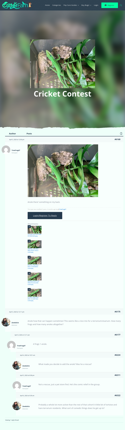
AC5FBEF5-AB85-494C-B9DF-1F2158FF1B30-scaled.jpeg (33, 299)
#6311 (117, 375)
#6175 (117, 311)
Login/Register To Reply (45, 215)
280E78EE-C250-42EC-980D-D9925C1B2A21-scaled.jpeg (33, 250)
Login (96, 5)
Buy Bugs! (85, 5)
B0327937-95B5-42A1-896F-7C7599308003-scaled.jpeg (33, 266)
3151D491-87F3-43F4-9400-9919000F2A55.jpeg (35, 235)
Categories (56, 5)
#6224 (117, 355)
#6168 (117, 139)
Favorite (121, 133)
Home (47, 5)
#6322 (117, 395)
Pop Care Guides (70, 5)
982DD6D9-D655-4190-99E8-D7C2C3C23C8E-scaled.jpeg (33, 282)
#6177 (117, 334)
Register (111, 5)
